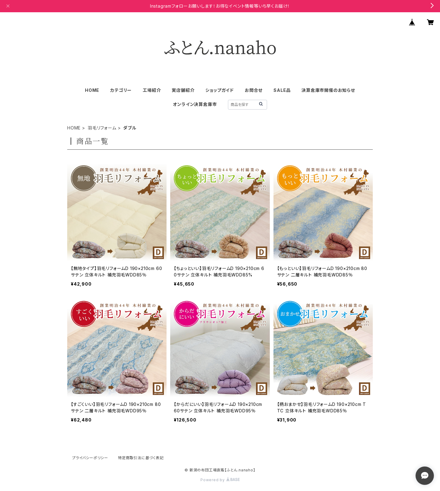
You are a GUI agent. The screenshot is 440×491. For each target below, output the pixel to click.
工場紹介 (152, 90)
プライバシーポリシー (90, 457)
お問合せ (253, 90)
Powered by (220, 480)
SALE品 (282, 90)
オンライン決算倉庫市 (195, 104)
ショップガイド (219, 90)
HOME (92, 90)
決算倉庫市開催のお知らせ (328, 90)
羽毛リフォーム (102, 127)
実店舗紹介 (183, 90)
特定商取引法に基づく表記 (141, 457)
